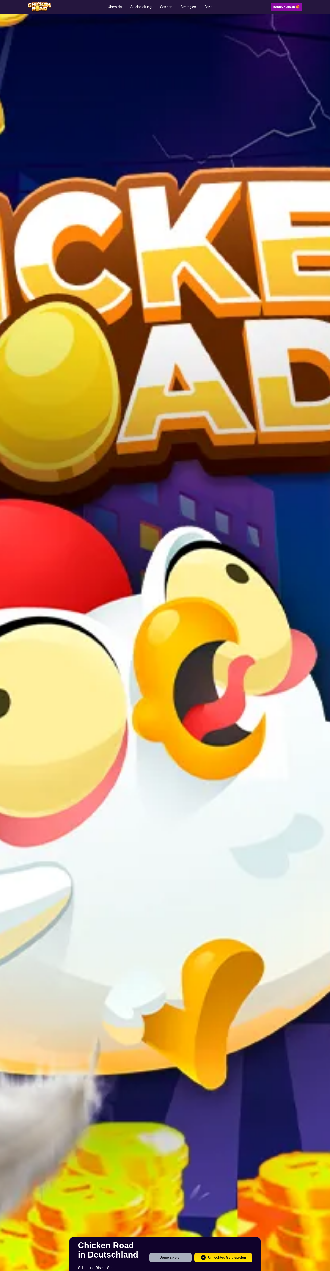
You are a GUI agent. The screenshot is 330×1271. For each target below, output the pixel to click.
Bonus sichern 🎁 (286, 7)
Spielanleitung (141, 7)
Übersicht (115, 7)
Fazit (208, 7)
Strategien (188, 7)
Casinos (166, 7)
